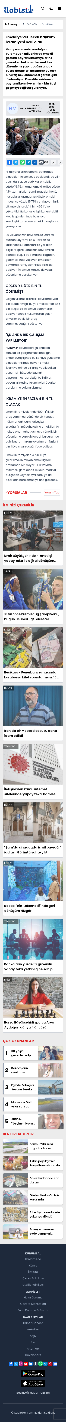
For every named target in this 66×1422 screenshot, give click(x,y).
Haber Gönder (33, 1323)
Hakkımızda (33, 1259)
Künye (33, 1265)
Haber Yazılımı (40, 1393)
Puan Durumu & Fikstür (33, 1310)
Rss (33, 1342)
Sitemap (33, 1349)
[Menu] (42, 8)
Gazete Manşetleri (33, 1304)
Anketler (33, 1329)
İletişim (33, 1272)
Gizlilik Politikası (33, 1285)
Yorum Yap (52, 492)
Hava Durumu (33, 1297)
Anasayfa (12, 24)
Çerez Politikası (33, 1278)
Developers (33, 1355)
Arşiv (33, 1336)
